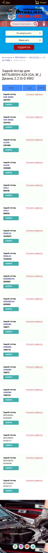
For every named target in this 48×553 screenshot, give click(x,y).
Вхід (8, 2)
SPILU (11, 189)
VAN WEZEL (11, 98)
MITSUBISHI (20, 57)
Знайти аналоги (9, 105)
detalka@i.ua (15, 533)
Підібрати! (24, 47)
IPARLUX (11, 235)
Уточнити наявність (34, 94)
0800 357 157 (18, 527)
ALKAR (11, 144)
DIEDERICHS (11, 280)
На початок (7, 57)
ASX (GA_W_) (34, 57)
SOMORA (11, 326)
